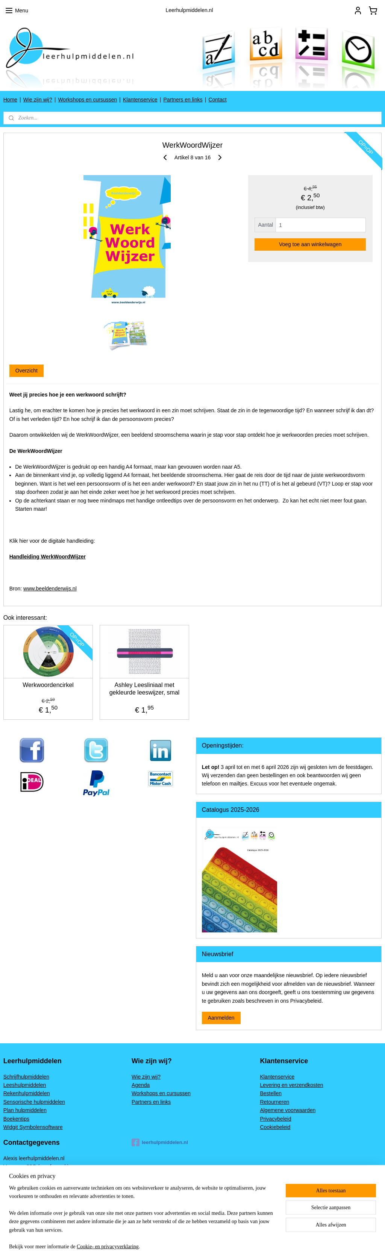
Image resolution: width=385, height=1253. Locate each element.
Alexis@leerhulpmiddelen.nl (35, 1209)
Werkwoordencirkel (48, 685)
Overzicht (26, 371)
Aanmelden (221, 1018)
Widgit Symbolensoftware (33, 1127)
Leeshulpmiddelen (24, 1085)
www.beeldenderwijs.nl (50, 589)
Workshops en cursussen (87, 100)
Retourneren (274, 1102)
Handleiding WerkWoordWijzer (47, 557)
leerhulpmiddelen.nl (160, 1142)
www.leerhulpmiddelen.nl (32, 1200)
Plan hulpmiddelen (25, 1110)
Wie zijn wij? (37, 100)
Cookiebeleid (275, 1127)
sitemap (222, 1239)
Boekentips (16, 1119)
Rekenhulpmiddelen (26, 1093)
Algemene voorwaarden (287, 1110)
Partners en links (182, 100)
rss (235, 1239)
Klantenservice (140, 100)
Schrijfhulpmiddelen (26, 1077)
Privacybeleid (275, 1119)
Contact (217, 100)
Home (10, 100)
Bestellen (271, 1093)
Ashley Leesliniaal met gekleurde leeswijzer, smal (144, 688)
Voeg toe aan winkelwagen (310, 244)
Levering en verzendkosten (291, 1085)
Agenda (141, 1085)
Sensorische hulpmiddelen (34, 1102)
